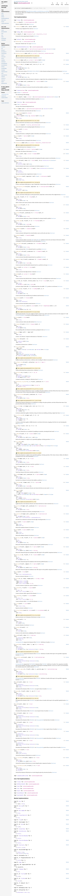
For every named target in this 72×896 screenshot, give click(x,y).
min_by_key (19, 554)
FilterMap (36, 220)
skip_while (19, 243)
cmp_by (17, 644)
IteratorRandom (23, 835)
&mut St (21, 284)
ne (16, 704)
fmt (17, 34)
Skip (31, 267)
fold (17, 425)
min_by (17, 563)
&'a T (31, 591)
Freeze (19, 781)
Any (20, 801)
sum (17, 619)
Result (39, 34)
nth (17, 149)
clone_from (19, 26)
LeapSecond (25, 92)
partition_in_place (21, 381)
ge (16, 740)
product (18, 627)
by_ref (17, 332)
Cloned (31, 595)
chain (17, 160)
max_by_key (19, 537)
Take (31, 274)
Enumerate (29, 228)
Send (18, 786)
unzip (17, 578)
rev (17, 571)
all (17, 458)
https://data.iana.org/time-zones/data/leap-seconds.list (37, 11)
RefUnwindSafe (21, 784)
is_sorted (18, 749)
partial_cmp (19, 657)
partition (18, 372)
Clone (18, 20)
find (17, 474)
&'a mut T (37, 385)
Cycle (26, 603)
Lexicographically (19, 642)
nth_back (18, 60)
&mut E (37, 362)
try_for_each (19, 415)
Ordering (35, 550)
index (17, 96)
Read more (31, 24)
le (16, 722)
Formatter (29, 34)
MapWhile (40, 259)
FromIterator (20, 341)
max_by (17, 546)
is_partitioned (20, 394)
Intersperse (44, 176)
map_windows (19, 305)
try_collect (19, 346)
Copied (31, 587)
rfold (17, 73)
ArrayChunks (41, 610)
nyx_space (16, 1)
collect (18, 338)
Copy (18, 590)
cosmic (20, 1)
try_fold (18, 406)
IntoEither (22, 829)
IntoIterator (45, 160)
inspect (18, 324)
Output (19, 92)
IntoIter (33, 115)
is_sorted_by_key (20, 765)
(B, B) (35, 372)
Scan (45, 280)
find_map (18, 482)
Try (18, 69)
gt (16, 731)
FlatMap (35, 288)
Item (54, 49)
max (17, 521)
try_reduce (19, 441)
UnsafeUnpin (20, 793)
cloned (17, 595)
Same (20, 862)
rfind (17, 81)
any (17, 466)
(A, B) (31, 583)
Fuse (25, 317)
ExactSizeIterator (26, 517)
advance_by (19, 142)
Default (19, 39)
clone (17, 22)
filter (17, 212)
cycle (17, 603)
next (17, 108)
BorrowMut (22, 810)
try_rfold (18, 64)
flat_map (18, 288)
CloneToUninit (23, 815)
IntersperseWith (45, 186)
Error (44, 34)
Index (18, 90)
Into (22, 824)
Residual (32, 349)
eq (16, 682)
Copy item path (32, 3)
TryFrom (23, 873)
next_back (18, 49)
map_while (18, 259)
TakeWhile (39, 251)
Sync (18, 788)
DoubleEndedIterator (23, 47)
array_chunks (19, 610)
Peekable (28, 235)
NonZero (47, 53)
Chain (33, 160)
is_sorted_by (19, 757)
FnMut (18, 68)
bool (28, 85)
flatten (18, 297)
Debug (18, 32)
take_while (19, 251)
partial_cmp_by (20, 669)
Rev (24, 571)
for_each (18, 204)
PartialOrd (24, 660)
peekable (18, 235)
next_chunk (19, 113)
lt (16, 713)
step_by (18, 153)
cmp (17, 635)
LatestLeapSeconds (28, 20)
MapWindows (47, 305)
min (17, 529)
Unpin (18, 790)
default (18, 41)
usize (34, 53)
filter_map (19, 220)
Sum (18, 623)
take (17, 274)
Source (67, 26)
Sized (20, 66)
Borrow (21, 806)
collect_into (19, 362)
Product (19, 630)
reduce (17, 433)
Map (31, 196)
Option (31, 49)
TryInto (23, 878)
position (18, 505)
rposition (18, 513)
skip (17, 267)
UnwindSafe (20, 795)
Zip (32, 168)
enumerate (18, 228)
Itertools (22, 845)
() (41, 34)
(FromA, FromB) (40, 578)
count (17, 129)
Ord (22, 525)
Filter (36, 212)
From (20, 819)
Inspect (33, 324)
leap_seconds (25, 1)
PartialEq (24, 685)
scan (17, 280)
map (17, 196)
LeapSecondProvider (22, 775)
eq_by (17, 691)
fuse (17, 317)
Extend (18, 364)
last (17, 135)
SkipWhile (39, 243)
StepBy (35, 153)
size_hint (18, 124)
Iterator (48, 49)
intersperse (19, 176)
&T (20, 386)
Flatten (28, 297)
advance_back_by (20, 53)
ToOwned (21, 869)
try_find (18, 490)
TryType (47, 349)
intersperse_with (20, 186)
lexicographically (39, 720)
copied (17, 587)
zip (17, 168)
